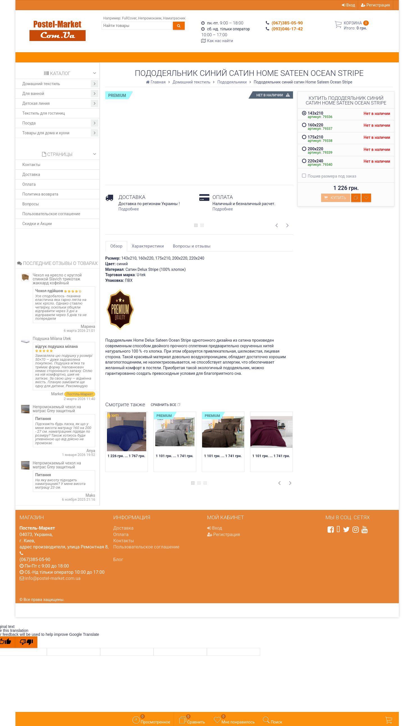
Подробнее (128, 209)
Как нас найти (220, 40)
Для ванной (60, 93)
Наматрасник (174, 18)
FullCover (129, 18)
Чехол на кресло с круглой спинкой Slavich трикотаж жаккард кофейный (57, 279)
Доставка (31, 174)
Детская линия (60, 103)
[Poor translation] (26, 642)
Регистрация (375, 5)
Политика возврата (40, 194)
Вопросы (30, 204)
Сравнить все (166, 405)
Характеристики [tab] (148, 246)
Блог (118, 559)
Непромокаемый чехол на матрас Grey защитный (57, 409)
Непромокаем (149, 18)
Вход (348, 5)
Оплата (29, 184)
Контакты (31, 164)
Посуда (60, 123)
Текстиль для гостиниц (43, 113)
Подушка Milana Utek (52, 339)
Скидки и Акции (37, 223)
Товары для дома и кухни (60, 133)
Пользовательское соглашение (51, 214)
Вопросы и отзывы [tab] (192, 246)
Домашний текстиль (60, 83)
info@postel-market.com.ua (53, 578)
